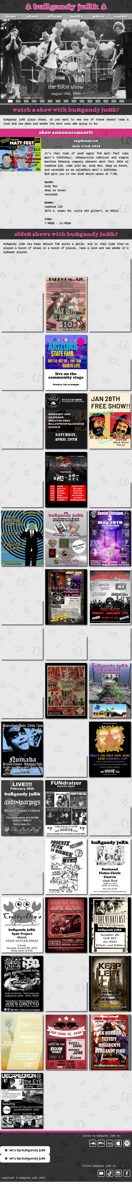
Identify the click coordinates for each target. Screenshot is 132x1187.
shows (33, 16)
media (77, 16)
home (10, 16)
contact (120, 16)
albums (54, 16)
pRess (98, 16)
